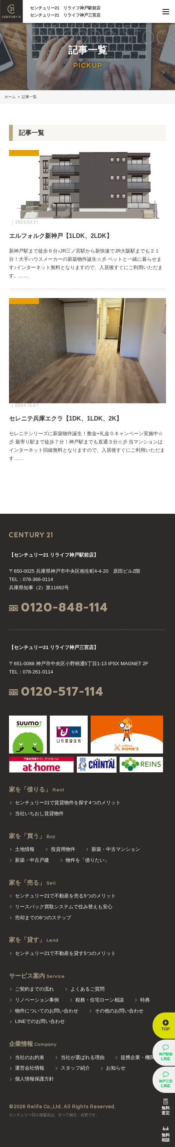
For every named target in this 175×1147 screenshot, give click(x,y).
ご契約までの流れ (34, 989)
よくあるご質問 (87, 989)
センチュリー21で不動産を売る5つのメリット (65, 896)
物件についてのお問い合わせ (46, 1011)
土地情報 (24, 849)
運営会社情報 (29, 1068)
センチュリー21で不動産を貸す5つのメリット (65, 953)
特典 (145, 1000)
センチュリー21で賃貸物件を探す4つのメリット (68, 802)
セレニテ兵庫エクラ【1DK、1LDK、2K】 (65, 418)
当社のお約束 (29, 1057)
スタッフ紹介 (75, 1068)
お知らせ (116, 1068)
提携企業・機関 (138, 1057)
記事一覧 (29, 97)
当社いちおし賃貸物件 (39, 813)
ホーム (10, 97)
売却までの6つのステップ (43, 917)
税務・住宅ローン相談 (99, 1000)
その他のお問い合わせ (119, 1011)
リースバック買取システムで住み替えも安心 (63, 906)
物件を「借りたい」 (87, 860)
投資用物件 (63, 849)
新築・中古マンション (115, 849)
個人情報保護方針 (34, 1079)
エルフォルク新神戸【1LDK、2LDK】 (60, 236)
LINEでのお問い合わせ (40, 1021)
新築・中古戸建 (32, 860)
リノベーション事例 (37, 1000)
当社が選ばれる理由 (83, 1057)
